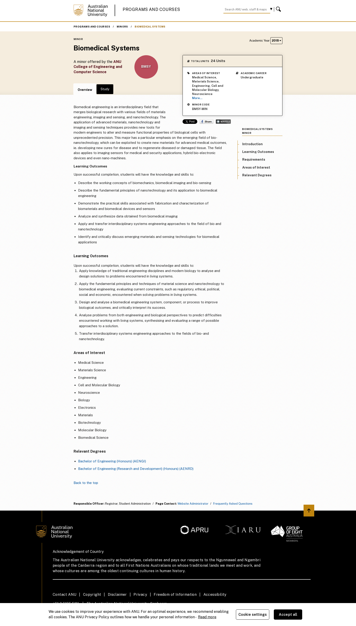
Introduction (252, 144)
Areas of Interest (256, 167)
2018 (276, 40)
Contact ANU (64, 594)
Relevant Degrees (257, 175)
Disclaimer (117, 594)
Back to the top (86, 483)
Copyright (92, 594)
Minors (122, 26)
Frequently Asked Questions (232, 503)
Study (105, 89)
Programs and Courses (151, 9)
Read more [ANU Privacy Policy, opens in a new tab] (207, 617)
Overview (85, 90)
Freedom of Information (175, 594)
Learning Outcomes (258, 152)
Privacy (140, 594)
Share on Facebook (206, 121)
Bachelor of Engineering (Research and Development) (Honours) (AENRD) (135, 469)
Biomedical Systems (150, 26)
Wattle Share (223, 121)
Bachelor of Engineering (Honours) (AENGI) (112, 461)
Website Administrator (193, 503)
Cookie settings (252, 614)
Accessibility (215, 594)
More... (197, 98)
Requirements (253, 159)
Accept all (288, 614)
